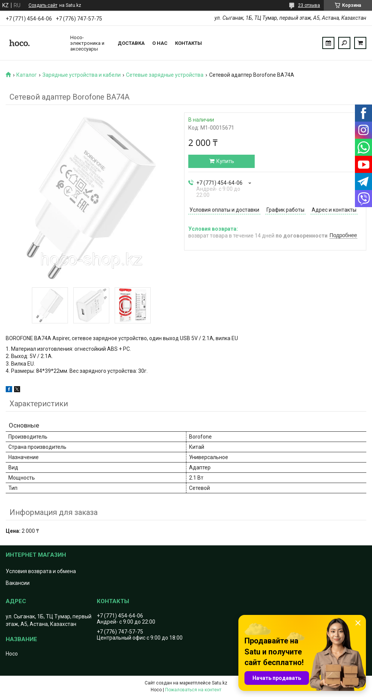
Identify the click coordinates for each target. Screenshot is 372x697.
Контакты (188, 43)
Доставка (131, 43)
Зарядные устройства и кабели (82, 75)
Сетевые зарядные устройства (164, 75)
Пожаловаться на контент (193, 689)
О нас (159, 43)
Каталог (26, 75)
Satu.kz (219, 683)
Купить (225, 161)
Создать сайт (42, 5)
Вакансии (18, 583)
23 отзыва (309, 5)
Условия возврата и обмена (41, 571)
